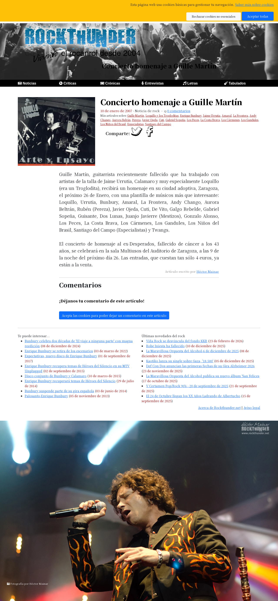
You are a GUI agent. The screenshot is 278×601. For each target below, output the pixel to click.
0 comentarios (178, 110)
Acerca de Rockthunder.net (219, 407)
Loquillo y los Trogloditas (162, 115)
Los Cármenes (230, 120)
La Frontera (240, 115)
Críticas (69, 83)
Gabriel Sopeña (175, 120)
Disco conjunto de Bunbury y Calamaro (55, 376)
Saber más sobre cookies (254, 4)
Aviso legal (251, 407)
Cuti (161, 120)
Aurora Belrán (121, 120)
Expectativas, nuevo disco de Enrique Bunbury (61, 356)
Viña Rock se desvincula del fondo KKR (176, 341)
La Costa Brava (210, 120)
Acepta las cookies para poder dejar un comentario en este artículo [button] (114, 315)
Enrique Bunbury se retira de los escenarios (59, 351)
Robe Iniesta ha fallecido (165, 346)
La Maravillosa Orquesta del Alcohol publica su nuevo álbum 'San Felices (202, 376)
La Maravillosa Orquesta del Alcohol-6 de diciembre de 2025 (192, 351)
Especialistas (135, 124)
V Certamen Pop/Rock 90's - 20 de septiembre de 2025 (187, 386)
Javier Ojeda (149, 120)
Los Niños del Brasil (113, 124)
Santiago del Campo (158, 124)
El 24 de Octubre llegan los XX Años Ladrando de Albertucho (193, 395)
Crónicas (112, 83)
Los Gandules (249, 120)
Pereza (136, 120)
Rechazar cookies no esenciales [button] (213, 16)
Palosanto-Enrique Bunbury (46, 395)
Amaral (227, 115)
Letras (192, 83)
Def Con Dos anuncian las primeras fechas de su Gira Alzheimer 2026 (200, 366)
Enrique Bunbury (191, 115)
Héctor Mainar (208, 271)
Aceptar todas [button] (257, 16)
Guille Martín (135, 115)
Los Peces (193, 120)
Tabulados (237, 83)
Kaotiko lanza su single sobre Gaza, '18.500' (179, 361)
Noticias (29, 83)
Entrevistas (154, 83)
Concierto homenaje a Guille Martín (171, 101)
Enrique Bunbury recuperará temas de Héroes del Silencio (70, 381)
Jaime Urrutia (211, 115)
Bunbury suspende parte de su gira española (59, 390)
